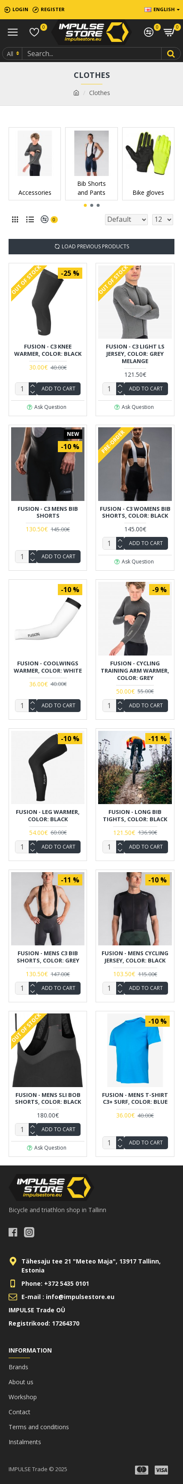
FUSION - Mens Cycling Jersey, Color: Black (135, 957)
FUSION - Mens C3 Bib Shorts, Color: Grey (48, 957)
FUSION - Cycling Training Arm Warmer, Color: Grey (135, 671)
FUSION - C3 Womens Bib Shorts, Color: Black (135, 512)
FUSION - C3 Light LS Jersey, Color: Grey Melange (135, 354)
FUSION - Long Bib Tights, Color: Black (135, 815)
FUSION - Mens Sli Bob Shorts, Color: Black (48, 1098)
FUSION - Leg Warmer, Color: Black (48, 815)
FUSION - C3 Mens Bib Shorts (48, 512)
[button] (85, 205)
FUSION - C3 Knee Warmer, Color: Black (47, 350)
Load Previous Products (95, 246)
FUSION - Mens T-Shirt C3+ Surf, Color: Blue (135, 1098)
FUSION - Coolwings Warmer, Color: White (48, 667)
